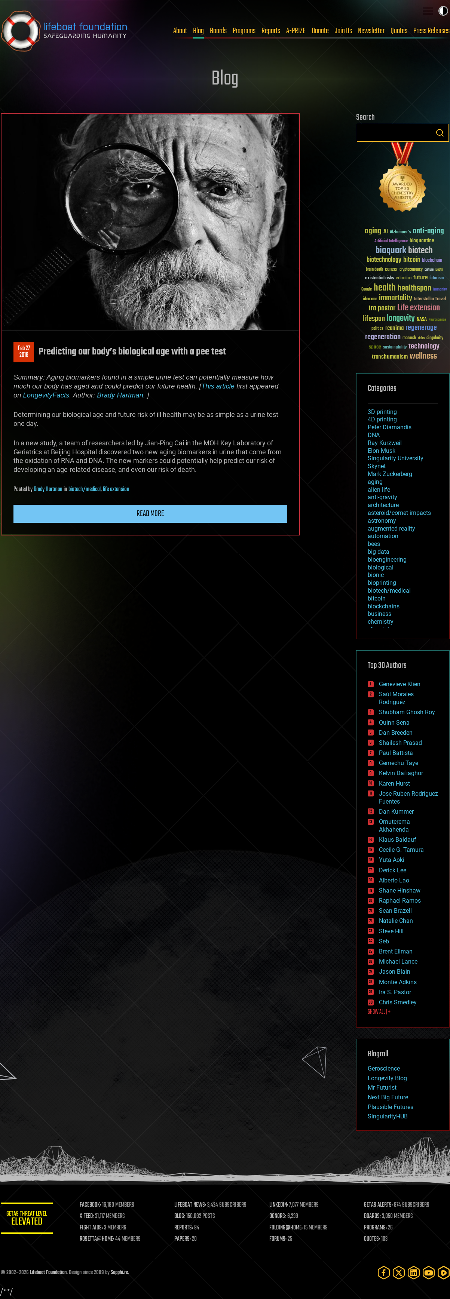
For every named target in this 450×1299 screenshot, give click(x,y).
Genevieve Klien (399, 684)
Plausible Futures (390, 1107)
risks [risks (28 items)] (421, 338)
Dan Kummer (396, 811)
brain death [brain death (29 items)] (374, 269)
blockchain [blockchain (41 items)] (432, 261)
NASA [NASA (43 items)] (422, 320)
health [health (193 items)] (385, 288)
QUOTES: (372, 1239)
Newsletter (371, 31)
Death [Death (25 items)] (439, 270)
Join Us (343, 31)
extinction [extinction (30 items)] (403, 278)
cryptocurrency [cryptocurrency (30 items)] (411, 269)
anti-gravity (382, 497)
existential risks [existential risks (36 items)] (379, 278)
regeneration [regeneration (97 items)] (383, 337)
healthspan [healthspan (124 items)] (414, 288)
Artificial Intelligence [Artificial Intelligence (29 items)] (391, 241)
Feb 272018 (24, 352)
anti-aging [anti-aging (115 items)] (428, 231)
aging (375, 481)
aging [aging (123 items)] (373, 231)
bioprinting (382, 582)
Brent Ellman (396, 951)
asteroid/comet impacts (399, 512)
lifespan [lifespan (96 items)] (373, 318)
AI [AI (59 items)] (385, 232)
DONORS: (277, 1216)
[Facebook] (384, 1272)
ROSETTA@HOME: (97, 1239)
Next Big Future (388, 1097)
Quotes (399, 31)
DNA (374, 435)
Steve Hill (391, 931)
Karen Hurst (394, 783)
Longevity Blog (387, 1078)
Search (440, 133)
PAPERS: (183, 1239)
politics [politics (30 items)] (377, 328)
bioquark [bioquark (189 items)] (391, 250)
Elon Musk (381, 450)
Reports (270, 31)
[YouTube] (429, 1272)
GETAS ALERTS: (378, 1205)
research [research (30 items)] (409, 338)
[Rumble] (444, 1272)
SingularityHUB (388, 1116)
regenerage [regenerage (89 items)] (421, 328)
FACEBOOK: (90, 1205)
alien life (379, 489)
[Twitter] (399, 1272)
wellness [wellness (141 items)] (423, 356)
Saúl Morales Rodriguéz (396, 698)
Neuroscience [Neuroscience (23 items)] (437, 320)
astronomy (382, 520)
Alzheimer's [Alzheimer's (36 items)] (400, 232)
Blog (198, 31)
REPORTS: (184, 1228)
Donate (320, 31)
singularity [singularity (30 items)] (434, 338)
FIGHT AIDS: (91, 1228)
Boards (218, 31)
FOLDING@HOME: (286, 1228)
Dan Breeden (396, 732)
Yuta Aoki (391, 859)
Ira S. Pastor (395, 992)
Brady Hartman (48, 489)
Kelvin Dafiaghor (401, 773)
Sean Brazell (395, 910)
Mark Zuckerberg (390, 473)
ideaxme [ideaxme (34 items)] (370, 299)
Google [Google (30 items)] (366, 289)
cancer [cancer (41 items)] (391, 270)
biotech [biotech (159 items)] (420, 251)
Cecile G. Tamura (401, 849)
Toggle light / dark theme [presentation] (443, 11)
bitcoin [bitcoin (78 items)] (411, 260)
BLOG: (180, 1216)
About (180, 31)
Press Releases (431, 31)
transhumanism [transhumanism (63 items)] (390, 356)
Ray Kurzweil (385, 442)
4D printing (382, 419)
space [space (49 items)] (375, 347)
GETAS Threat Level (27, 1219)
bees (374, 543)
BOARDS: (372, 1216)
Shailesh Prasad (400, 742)
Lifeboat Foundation (48, 1272)
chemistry (381, 621)
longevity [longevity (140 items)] (401, 318)
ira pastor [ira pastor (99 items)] (382, 308)
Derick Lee (392, 870)
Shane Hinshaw (399, 890)
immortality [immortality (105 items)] (395, 298)
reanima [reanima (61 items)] (394, 328)
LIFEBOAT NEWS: (190, 1205)
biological (381, 567)
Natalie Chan (396, 920)
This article (217, 386)
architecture (383, 505)
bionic (376, 574)
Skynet (377, 466)
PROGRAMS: (375, 1228)
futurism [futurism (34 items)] (436, 278)
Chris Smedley (398, 1002)
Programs (244, 31)
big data (378, 551)
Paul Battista (396, 752)
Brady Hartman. (121, 395)
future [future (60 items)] (420, 277)
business (379, 613)
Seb (384, 941)
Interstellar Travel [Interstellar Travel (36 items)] (430, 299)
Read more (150, 513)
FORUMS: (278, 1239)
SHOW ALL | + (379, 1012)
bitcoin (377, 598)
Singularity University (395, 458)
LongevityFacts (46, 395)
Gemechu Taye (398, 763)
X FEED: (87, 1216)
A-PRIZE (296, 31)
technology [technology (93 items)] (424, 347)
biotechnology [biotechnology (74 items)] (384, 260)
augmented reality (391, 528)
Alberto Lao (394, 880)
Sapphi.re (119, 1272)
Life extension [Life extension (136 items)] (418, 308)
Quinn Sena (394, 722)
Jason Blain (394, 971)
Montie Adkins (398, 982)
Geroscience (384, 1068)
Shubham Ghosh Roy (407, 712)
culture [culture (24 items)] (429, 270)
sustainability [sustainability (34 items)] (395, 347)
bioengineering (387, 559)
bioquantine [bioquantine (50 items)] (422, 240)
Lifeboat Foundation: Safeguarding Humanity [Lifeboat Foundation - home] (64, 31)
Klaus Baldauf (397, 839)
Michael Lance (398, 961)
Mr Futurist (382, 1087)
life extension (116, 489)
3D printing (382, 411)
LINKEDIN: (278, 1205)
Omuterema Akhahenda (394, 825)
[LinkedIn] (414, 1272)
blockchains (384, 606)
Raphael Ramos (400, 900)
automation (383, 536)
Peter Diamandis (389, 427)
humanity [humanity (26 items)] (440, 290)
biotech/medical (84, 489)
